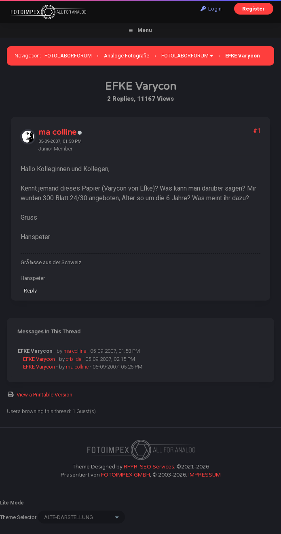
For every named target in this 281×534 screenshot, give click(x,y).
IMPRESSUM (204, 475)
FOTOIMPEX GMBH (125, 475)
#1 (256, 130)
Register (253, 9)
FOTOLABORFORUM (68, 56)
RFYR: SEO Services (149, 467)
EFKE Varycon (39, 359)
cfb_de (73, 359)
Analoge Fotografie (126, 56)
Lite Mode (12, 503)
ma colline (57, 132)
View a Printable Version (44, 395)
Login (211, 9)
